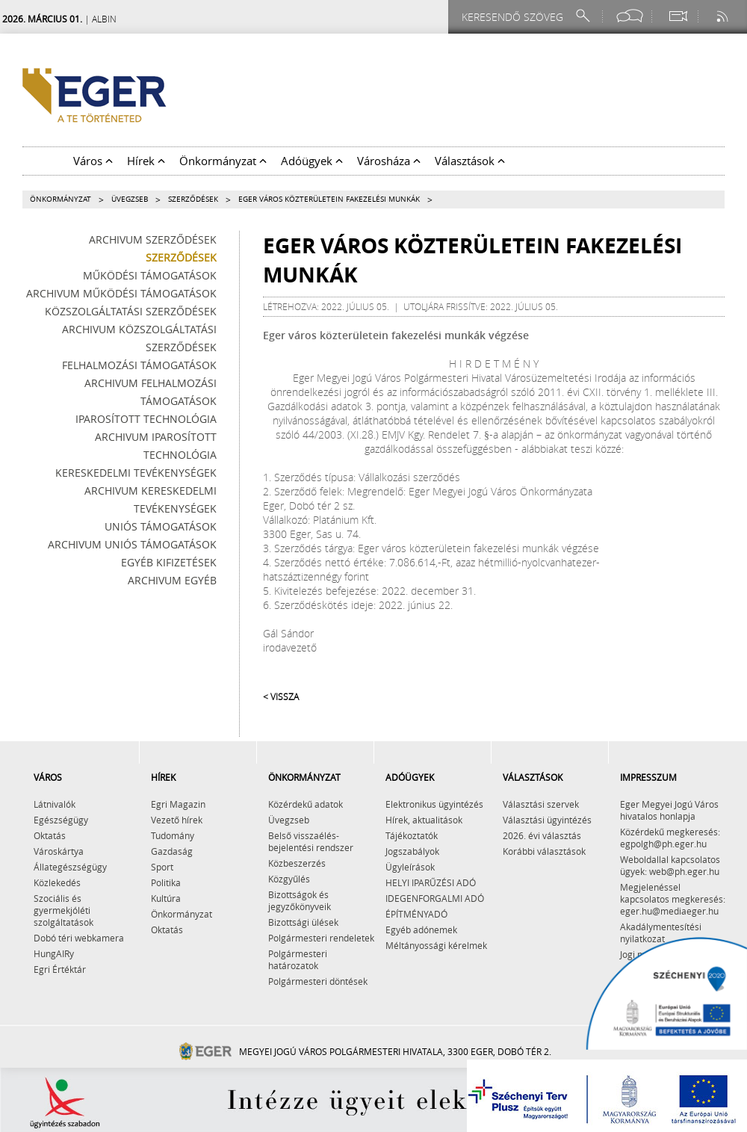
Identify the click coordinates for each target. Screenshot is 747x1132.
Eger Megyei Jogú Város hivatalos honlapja (669, 810)
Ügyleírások (410, 867)
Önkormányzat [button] (223, 160)
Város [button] (93, 160)
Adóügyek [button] (312, 160)
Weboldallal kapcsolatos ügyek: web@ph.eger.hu (670, 865)
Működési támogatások (150, 275)
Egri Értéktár (60, 969)
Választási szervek (541, 804)
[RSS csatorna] (724, 16)
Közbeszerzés (297, 863)
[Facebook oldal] (629, 16)
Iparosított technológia (146, 419)
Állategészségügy (70, 867)
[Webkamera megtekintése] (677, 16)
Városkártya (59, 851)
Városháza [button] (389, 160)
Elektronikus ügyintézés (434, 804)
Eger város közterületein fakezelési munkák (329, 199)
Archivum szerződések (153, 239)
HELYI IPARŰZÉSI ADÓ (430, 882)
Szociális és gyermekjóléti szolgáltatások (63, 910)
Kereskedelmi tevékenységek (136, 473)
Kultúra (166, 898)
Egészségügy (61, 820)
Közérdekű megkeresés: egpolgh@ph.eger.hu (670, 838)
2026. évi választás (542, 835)
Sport (162, 867)
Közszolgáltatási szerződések (131, 311)
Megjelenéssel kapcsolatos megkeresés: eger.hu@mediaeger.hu (672, 899)
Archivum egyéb (172, 580)
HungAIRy (54, 953)
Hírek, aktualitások (423, 820)
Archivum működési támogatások (121, 293)
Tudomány (172, 835)
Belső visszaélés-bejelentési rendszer (310, 841)
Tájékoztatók (411, 835)
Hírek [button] (146, 160)
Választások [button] (470, 160)
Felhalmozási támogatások (139, 365)
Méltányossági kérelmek (436, 945)
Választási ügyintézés (547, 820)
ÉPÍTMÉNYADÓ (416, 914)
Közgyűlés (289, 879)
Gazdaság (172, 851)
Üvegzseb (129, 199)
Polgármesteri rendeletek (321, 938)
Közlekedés (57, 882)
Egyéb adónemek (421, 929)
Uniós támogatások (161, 526)
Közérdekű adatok (305, 804)
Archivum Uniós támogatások (132, 544)
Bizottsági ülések (303, 922)
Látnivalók (54, 804)
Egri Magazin (178, 804)
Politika (166, 882)
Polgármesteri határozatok (297, 959)
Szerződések (193, 199)
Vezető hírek (176, 820)
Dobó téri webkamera (79, 938)
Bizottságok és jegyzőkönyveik (299, 900)
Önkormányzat (60, 199)
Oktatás (50, 835)
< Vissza (281, 696)
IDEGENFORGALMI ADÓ (434, 898)
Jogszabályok (412, 851)
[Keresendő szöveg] (514, 17)
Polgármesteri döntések (318, 981)
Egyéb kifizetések (169, 562)
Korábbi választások (544, 851)
